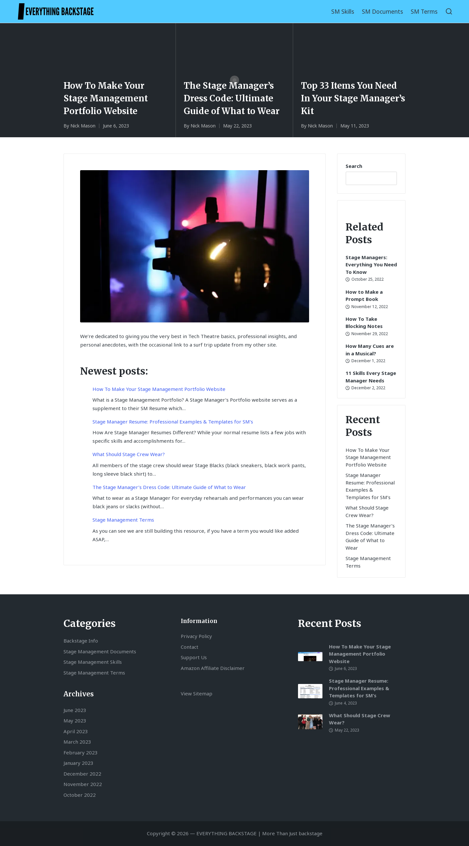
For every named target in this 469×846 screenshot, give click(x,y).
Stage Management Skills (93, 662)
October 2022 (80, 795)
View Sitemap (196, 693)
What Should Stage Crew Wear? (128, 454)
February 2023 (81, 752)
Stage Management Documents (100, 651)
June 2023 (75, 710)
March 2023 (77, 741)
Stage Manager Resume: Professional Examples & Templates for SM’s (172, 421)
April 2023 (76, 731)
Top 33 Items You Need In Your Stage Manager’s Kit (353, 98)
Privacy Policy (196, 636)
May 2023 (75, 720)
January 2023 (78, 763)
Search (354, 166)
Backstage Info (81, 640)
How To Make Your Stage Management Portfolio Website (106, 98)
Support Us (194, 657)
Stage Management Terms (123, 519)
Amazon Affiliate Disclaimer (213, 668)
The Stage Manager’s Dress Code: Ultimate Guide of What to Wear (232, 98)
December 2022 (82, 773)
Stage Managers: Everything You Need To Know (371, 264)
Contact (189, 647)
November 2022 (83, 784)
